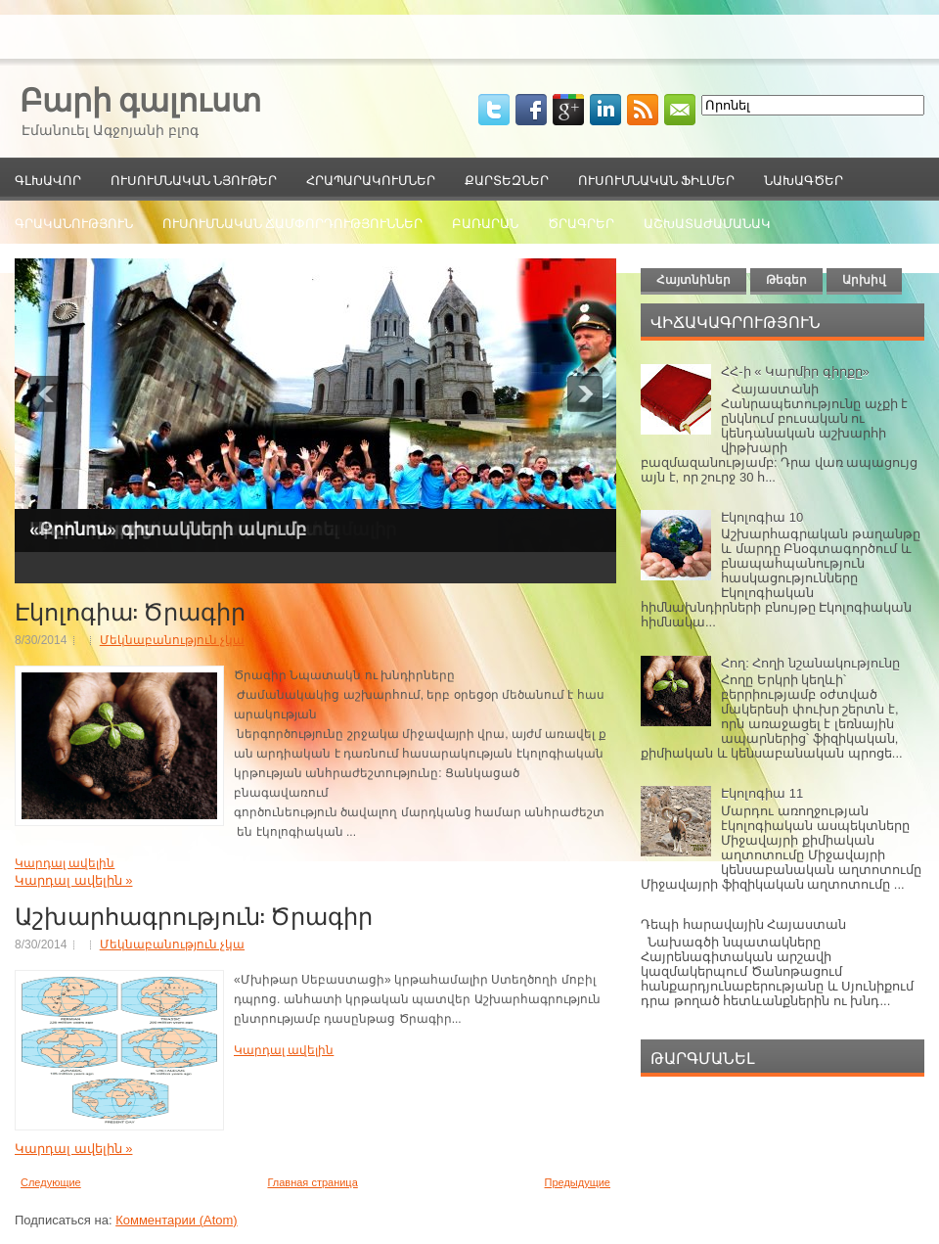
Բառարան (485, 222)
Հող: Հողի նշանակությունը (810, 663)
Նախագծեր (803, 179)
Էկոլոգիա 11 (762, 793)
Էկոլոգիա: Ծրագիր (130, 610)
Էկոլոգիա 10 (762, 517)
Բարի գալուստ (140, 97)
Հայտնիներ (693, 280)
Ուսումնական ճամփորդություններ (292, 222)
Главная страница (312, 1182)
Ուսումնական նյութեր (194, 179)
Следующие (51, 1182)
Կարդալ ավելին (64, 863)
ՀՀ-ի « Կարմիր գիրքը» (795, 371)
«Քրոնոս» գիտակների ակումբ (167, 529)
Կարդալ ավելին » (73, 880)
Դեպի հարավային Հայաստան (743, 924)
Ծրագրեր (581, 222)
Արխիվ (864, 280)
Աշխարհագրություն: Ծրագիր (194, 914)
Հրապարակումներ (370, 179)
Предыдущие (577, 1182)
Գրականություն (74, 222)
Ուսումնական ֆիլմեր (656, 179)
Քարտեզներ (507, 179)
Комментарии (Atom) (176, 1220)
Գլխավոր (48, 179)
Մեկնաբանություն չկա (172, 640)
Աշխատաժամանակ (707, 222)
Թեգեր (786, 280)
